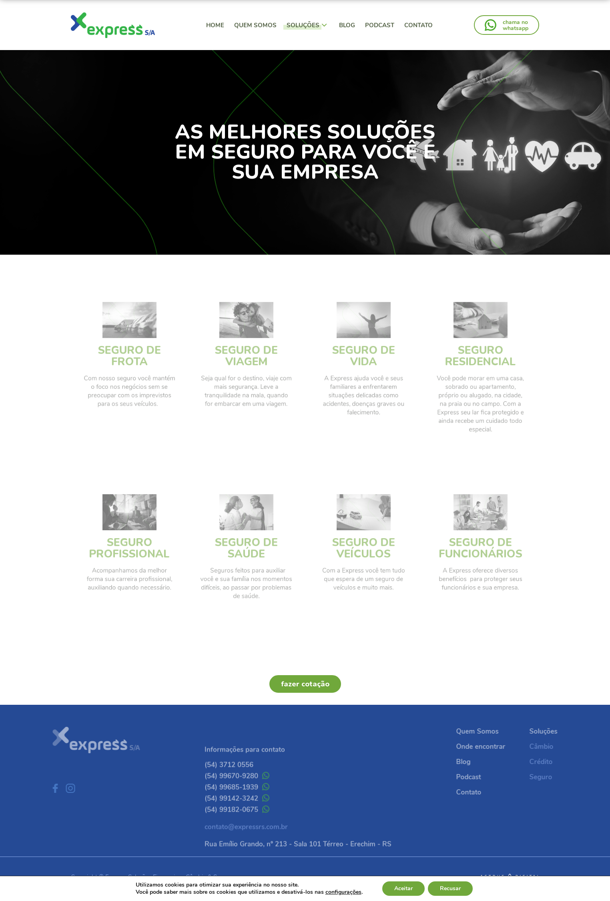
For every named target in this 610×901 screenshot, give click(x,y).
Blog (347, 25)
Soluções (307, 25)
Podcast (379, 25)
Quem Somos (255, 25)
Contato (418, 25)
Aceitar (403, 888)
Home (215, 25)
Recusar (450, 888)
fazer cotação (305, 684)
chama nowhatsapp (515, 25)
